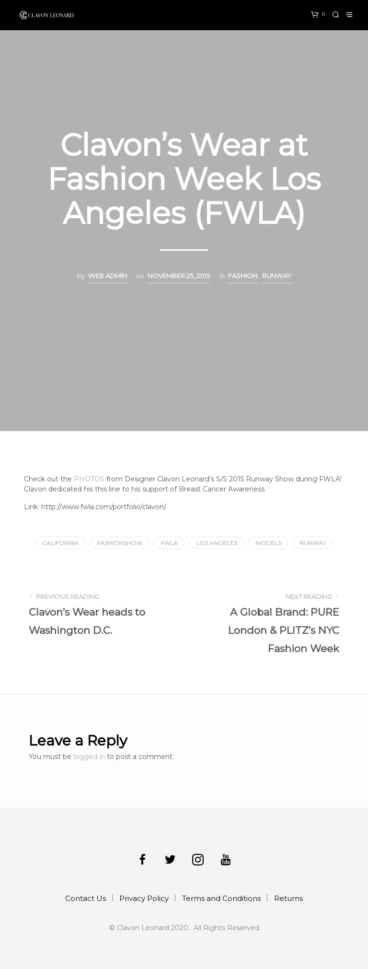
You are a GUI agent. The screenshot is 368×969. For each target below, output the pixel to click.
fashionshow (119, 543)
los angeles (216, 543)
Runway (276, 276)
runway (312, 543)
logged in (89, 756)
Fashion (242, 276)
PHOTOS (89, 479)
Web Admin (107, 276)
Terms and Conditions (221, 898)
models (268, 543)
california (60, 543)
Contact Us (85, 898)
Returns (288, 898)
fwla (169, 543)
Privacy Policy (144, 898)
